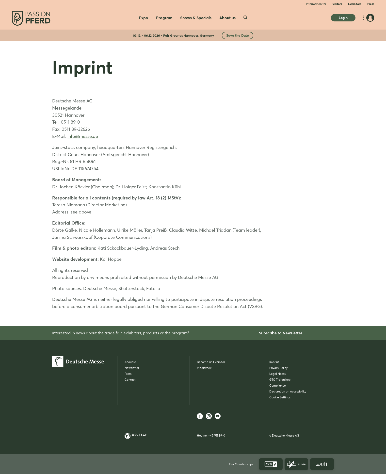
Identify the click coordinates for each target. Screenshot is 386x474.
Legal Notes (277, 374)
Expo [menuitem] (143, 17)
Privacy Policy (278, 368)
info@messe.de (82, 136)
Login (343, 18)
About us (130, 362)
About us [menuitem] (227, 17)
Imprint (274, 362)
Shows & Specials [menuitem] (195, 17)
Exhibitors (354, 4)
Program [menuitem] (164, 17)
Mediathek (204, 368)
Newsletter (132, 368)
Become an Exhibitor (211, 362)
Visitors (337, 4)
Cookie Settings (279, 397)
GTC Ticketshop (279, 379)
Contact (130, 379)
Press (370, 4)
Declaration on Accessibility (287, 391)
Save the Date (237, 35)
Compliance (277, 385)
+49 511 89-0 (216, 435)
